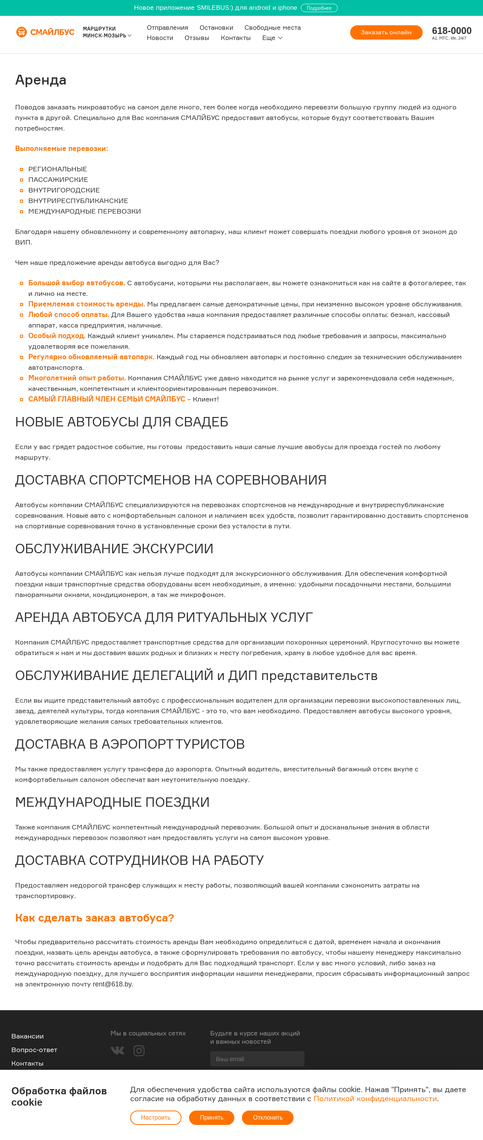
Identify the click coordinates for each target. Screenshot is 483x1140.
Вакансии (27, 1036)
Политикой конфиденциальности (375, 1098)
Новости (159, 38)
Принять (212, 1117)
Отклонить (268, 1117)
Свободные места (272, 27)
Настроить (156, 1117)
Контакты (235, 38)
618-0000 (452, 30)
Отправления (167, 27)
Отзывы (196, 38)
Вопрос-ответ (34, 1049)
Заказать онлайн (385, 32)
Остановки (216, 27)
